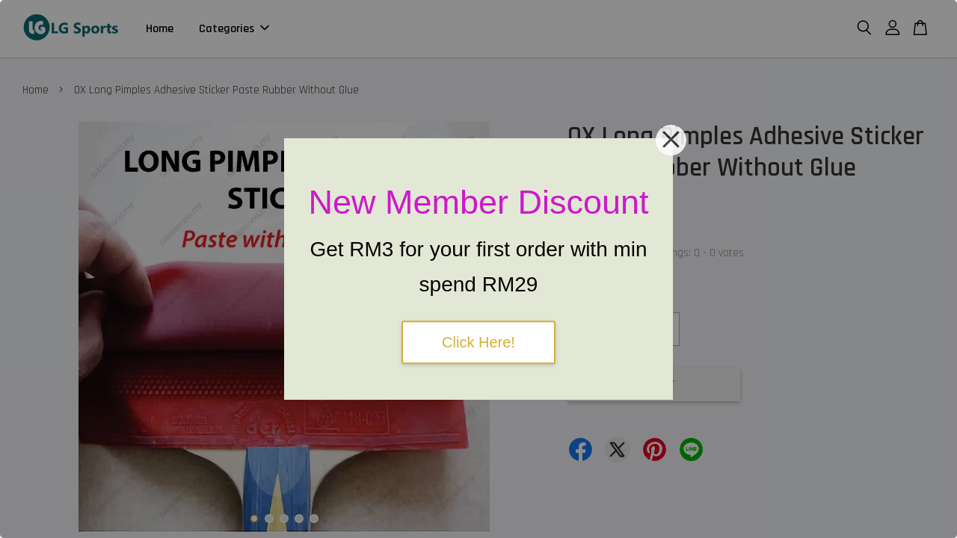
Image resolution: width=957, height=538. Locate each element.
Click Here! (478, 342)
